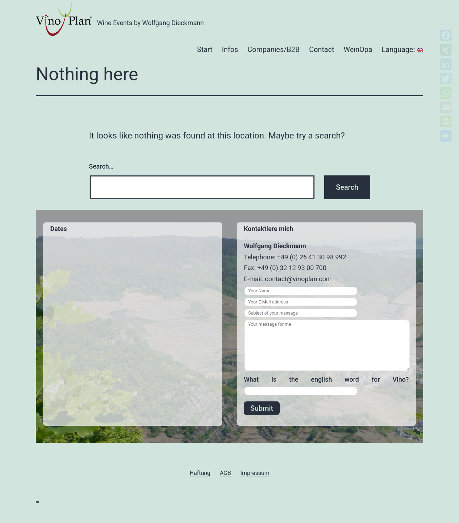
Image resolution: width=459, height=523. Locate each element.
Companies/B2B (273, 49)
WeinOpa (358, 49)
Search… (101, 166)
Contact (321, 49)
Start (204, 49)
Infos (230, 49)
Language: (402, 49)
